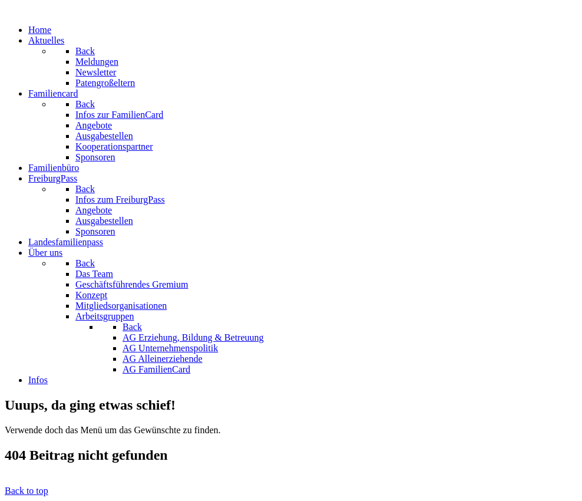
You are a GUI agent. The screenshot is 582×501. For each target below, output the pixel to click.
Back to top (26, 491)
